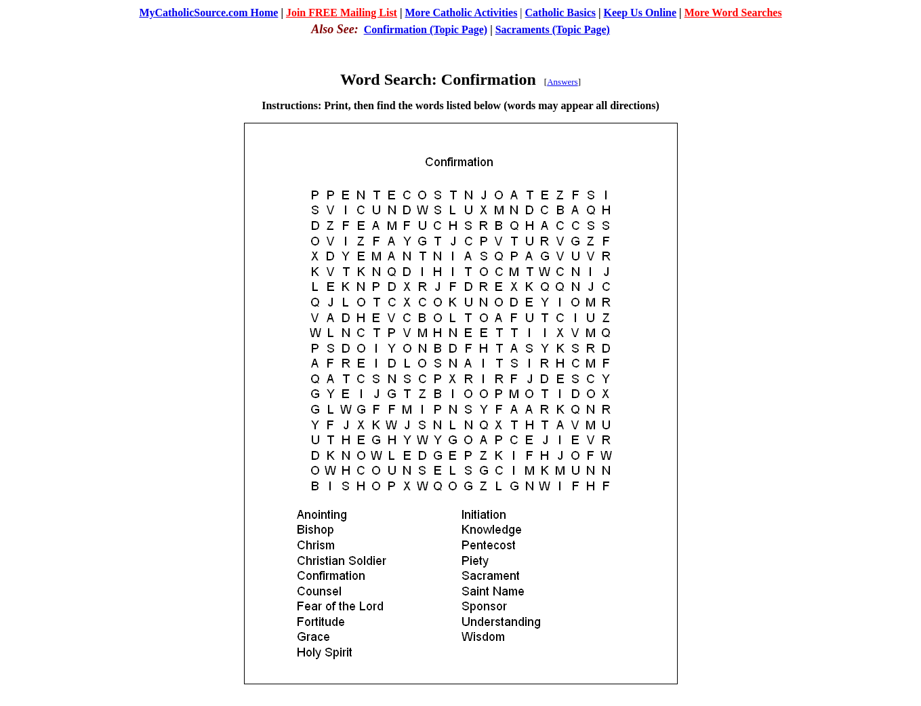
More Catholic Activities (461, 12)
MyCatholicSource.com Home (208, 12)
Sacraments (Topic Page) (552, 29)
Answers (562, 82)
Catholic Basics (560, 12)
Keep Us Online (640, 12)
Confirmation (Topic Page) (426, 29)
